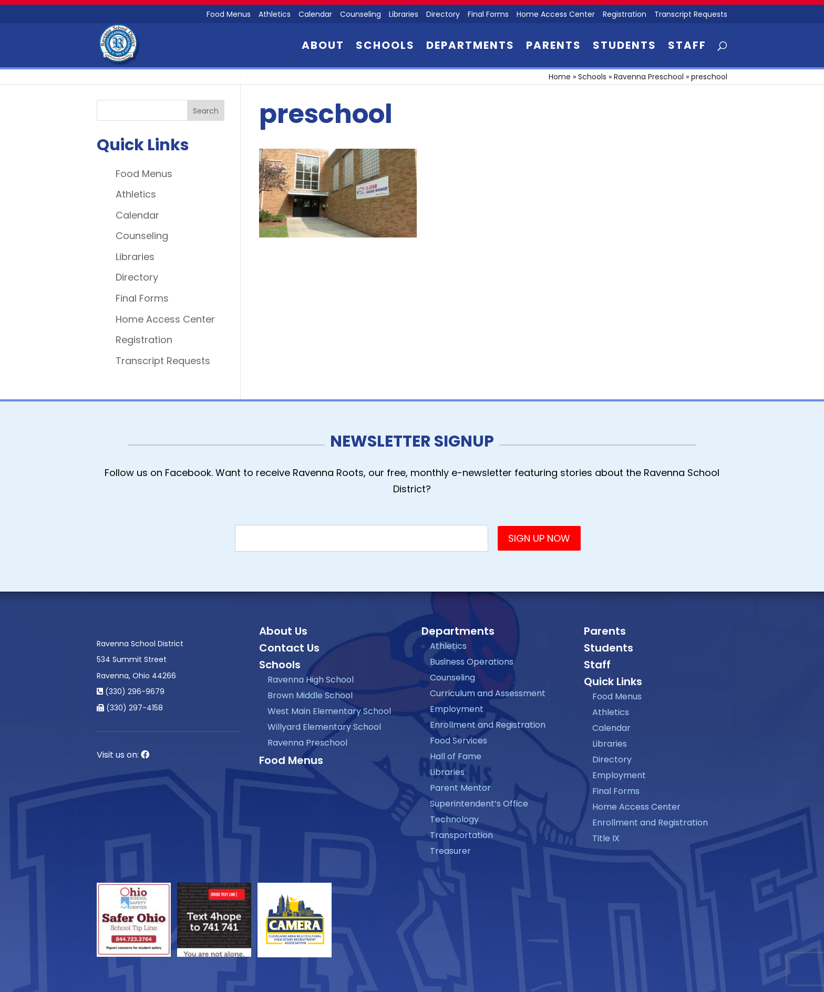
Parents (553, 47)
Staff (687, 47)
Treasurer (450, 851)
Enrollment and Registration (487, 725)
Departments (470, 47)
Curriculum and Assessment (487, 693)
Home (560, 76)
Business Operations (471, 662)
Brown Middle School (310, 695)
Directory (443, 15)
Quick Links (613, 681)
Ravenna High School (310, 680)
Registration (624, 15)
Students (624, 47)
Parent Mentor (460, 788)
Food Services (458, 741)
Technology (454, 819)
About (323, 47)
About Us (283, 631)
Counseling (360, 15)
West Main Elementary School (329, 711)
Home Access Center (556, 15)
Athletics (275, 15)
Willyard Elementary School (324, 727)
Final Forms (488, 15)
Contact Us (289, 647)
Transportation (461, 835)
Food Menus (229, 15)
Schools (385, 47)
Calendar (315, 15)
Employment (456, 709)
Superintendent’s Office (479, 804)
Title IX (606, 838)
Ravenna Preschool (649, 76)
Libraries (403, 15)
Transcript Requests (690, 15)
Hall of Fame (455, 756)
